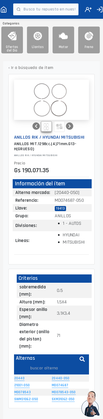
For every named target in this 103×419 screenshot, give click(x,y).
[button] (36, 126)
